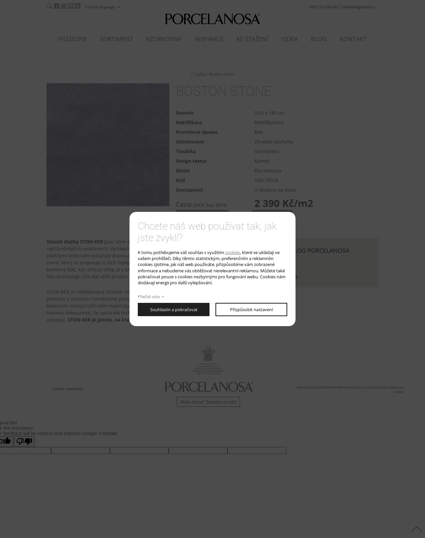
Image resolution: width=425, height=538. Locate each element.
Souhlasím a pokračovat (174, 310)
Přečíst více (149, 297)
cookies (232, 252)
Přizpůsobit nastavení (251, 310)
